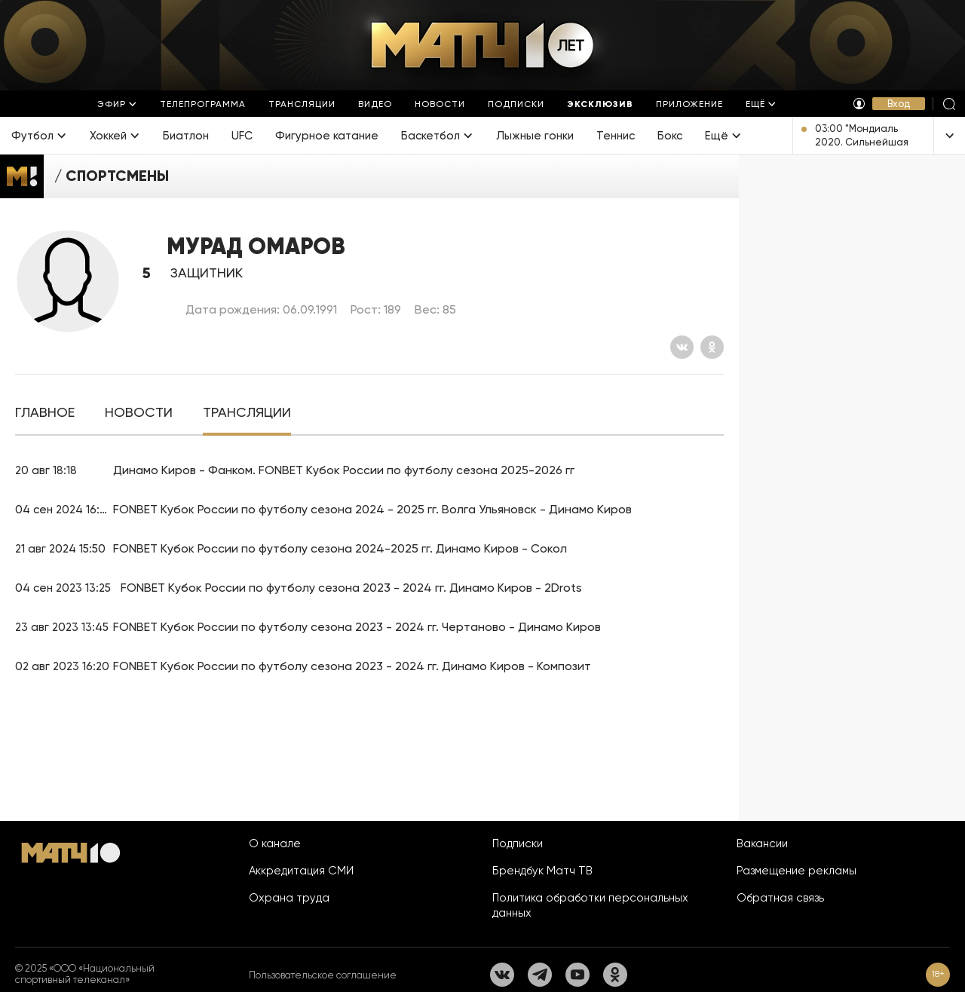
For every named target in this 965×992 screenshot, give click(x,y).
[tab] (45, 413)
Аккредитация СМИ (301, 870)
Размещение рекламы (796, 870)
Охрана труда (289, 898)
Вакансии (762, 843)
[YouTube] (577, 975)
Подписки (517, 843)
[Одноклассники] (712, 347)
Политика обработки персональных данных (590, 905)
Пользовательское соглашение (323, 975)
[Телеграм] (540, 975)
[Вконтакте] (682, 347)
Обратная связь (780, 898)
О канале (275, 843)
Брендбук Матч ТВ (542, 870)
